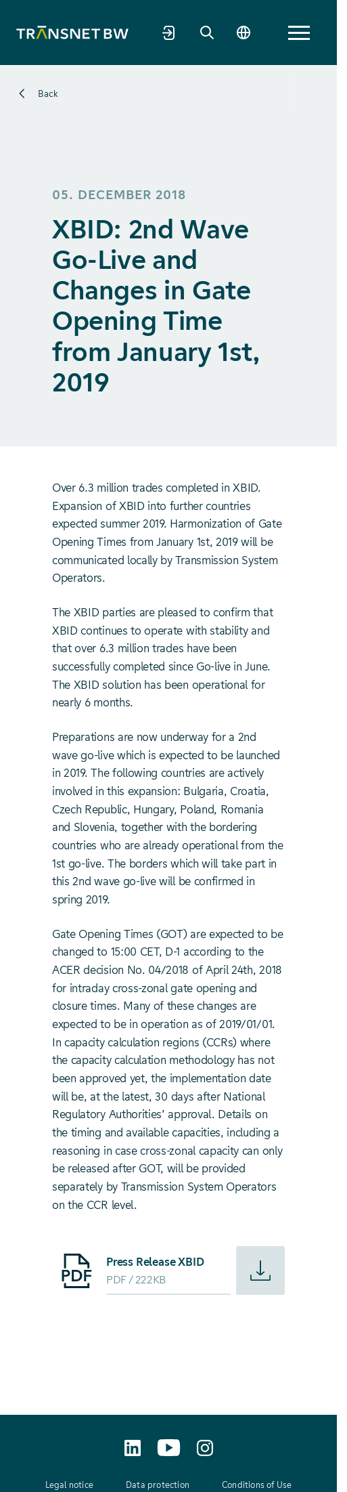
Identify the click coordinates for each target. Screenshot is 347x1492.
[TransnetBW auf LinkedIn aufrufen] (132, 1448)
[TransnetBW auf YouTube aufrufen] (169, 1447)
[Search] (207, 32)
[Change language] (243, 32)
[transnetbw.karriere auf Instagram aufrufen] (205, 1448)
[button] (299, 32)
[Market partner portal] (169, 32)
